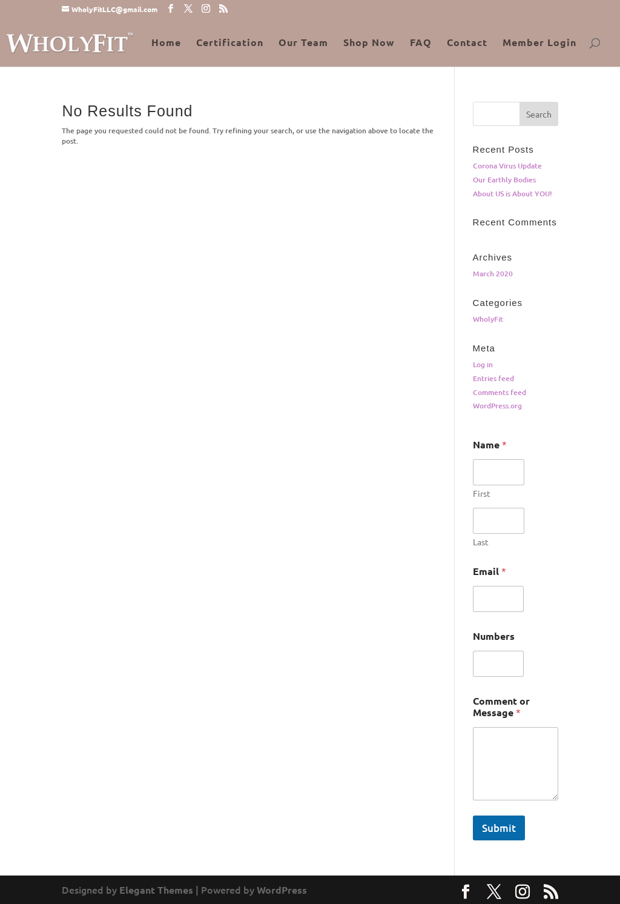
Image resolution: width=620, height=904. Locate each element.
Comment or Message (501, 706)
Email (489, 571)
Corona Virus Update (507, 166)
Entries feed (493, 378)
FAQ (421, 43)
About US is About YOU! (512, 193)
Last (481, 542)
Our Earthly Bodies (504, 179)
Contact (467, 43)
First (481, 493)
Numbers (494, 636)
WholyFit (488, 319)
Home (166, 43)
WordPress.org (497, 405)
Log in (483, 364)
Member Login (539, 43)
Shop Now (369, 43)
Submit (499, 828)
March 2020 (493, 273)
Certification (229, 43)
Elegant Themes (156, 889)
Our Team (303, 43)
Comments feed (499, 392)
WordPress (282, 889)
